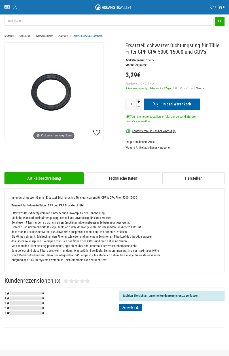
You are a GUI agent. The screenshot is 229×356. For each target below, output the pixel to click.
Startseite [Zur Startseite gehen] (9, 36)
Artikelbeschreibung (44, 178)
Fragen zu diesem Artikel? (141, 142)
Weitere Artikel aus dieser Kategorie (147, 147)
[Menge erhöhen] (138, 101)
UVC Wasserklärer (44, 36)
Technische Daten (122, 178)
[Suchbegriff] (109, 21)
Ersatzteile (63, 36)
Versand (200, 88)
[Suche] (220, 21)
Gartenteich (24, 36)
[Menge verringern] (138, 106)
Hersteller (193, 178)
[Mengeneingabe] (131, 104)
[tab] (44, 178)
